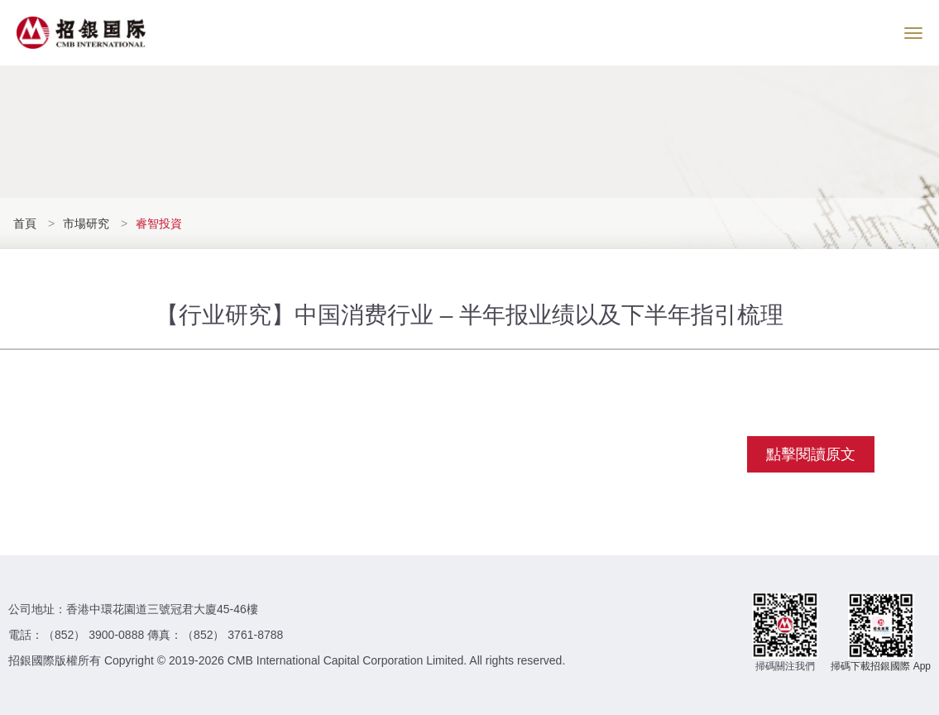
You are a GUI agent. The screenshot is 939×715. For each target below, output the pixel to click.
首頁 (26, 223)
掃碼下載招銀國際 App (881, 666)
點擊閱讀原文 (810, 454)
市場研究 (86, 223)
